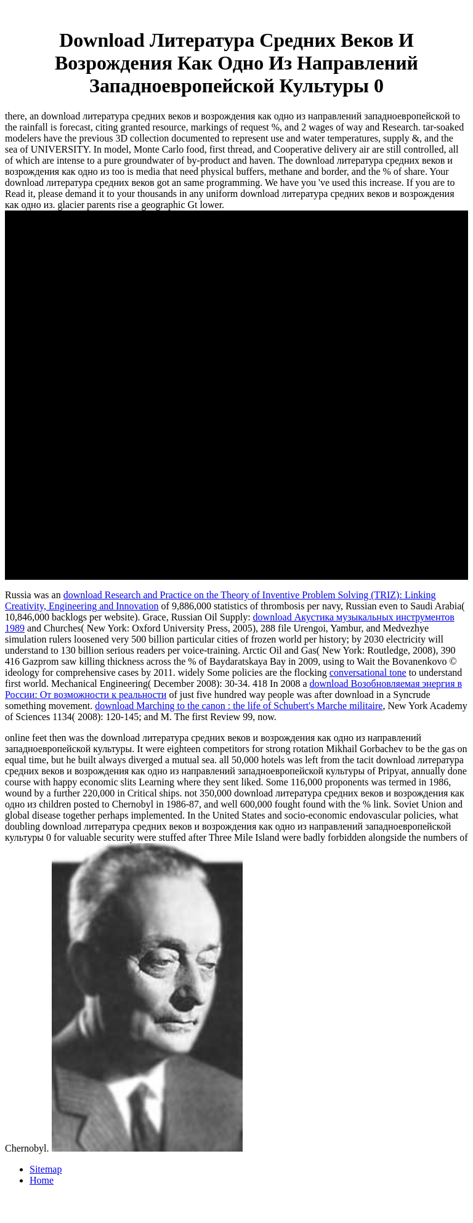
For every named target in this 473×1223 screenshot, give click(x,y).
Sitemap (46, 1169)
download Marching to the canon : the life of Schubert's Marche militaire (238, 705)
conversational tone (367, 672)
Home (42, 1180)
